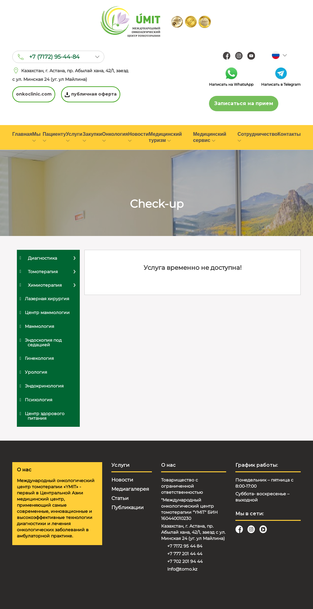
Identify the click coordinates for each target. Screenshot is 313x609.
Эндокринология (44, 386)
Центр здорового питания (44, 416)
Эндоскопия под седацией (43, 342)
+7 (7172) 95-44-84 (54, 56)
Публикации (127, 507)
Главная (22, 134)
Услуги (74, 137)
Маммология (39, 326)
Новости (138, 137)
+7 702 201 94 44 (185, 561)
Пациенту (54, 137)
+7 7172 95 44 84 (184, 546)
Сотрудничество (258, 137)
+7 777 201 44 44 (184, 553)
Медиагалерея (130, 489)
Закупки (92, 137)
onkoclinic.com (34, 94)
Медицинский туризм (165, 137)
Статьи (120, 498)
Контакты (289, 134)
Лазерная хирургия (47, 298)
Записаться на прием (243, 103)
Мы (36, 137)
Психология (38, 400)
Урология (36, 372)
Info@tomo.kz (182, 569)
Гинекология (39, 358)
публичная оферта (91, 94)
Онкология (115, 137)
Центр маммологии (47, 312)
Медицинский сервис (209, 137)
